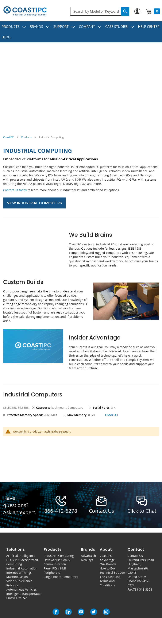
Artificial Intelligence (20, 556)
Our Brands (108, 564)
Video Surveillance (19, 581)
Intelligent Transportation (24, 594)
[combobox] (99, 11)
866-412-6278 (60, 510)
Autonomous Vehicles (21, 589)
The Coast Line (110, 577)
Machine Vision (17, 577)
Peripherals (52, 573)
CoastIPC (8, 137)
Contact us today (15, 190)
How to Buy (108, 568)
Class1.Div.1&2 (16, 598)
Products (26, 137)
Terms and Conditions (107, 583)
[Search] (125, 11)
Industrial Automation (21, 568)
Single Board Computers (61, 577)
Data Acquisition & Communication (57, 562)
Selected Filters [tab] (16, 408)
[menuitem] (14, 26)
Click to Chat (141, 510)
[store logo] (25, 11)
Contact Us (135, 556)
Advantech (88, 556)
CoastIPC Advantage (107, 558)
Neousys (87, 560)
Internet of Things (19, 573)
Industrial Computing (59, 556)
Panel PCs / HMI (55, 568)
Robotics (12, 585)
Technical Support (112, 573)
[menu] (81, 31)
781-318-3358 (142, 589)
